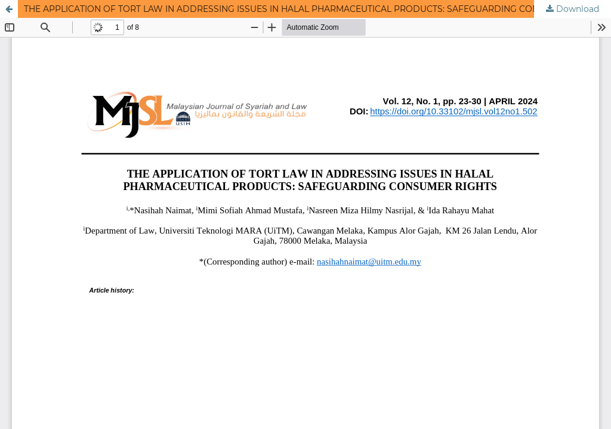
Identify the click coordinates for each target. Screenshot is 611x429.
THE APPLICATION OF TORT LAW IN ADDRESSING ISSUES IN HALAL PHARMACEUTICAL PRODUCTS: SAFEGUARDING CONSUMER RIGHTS (314, 9)
